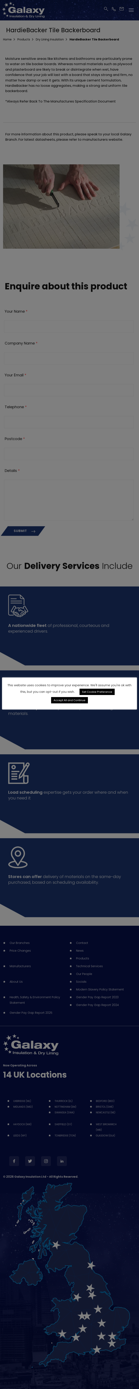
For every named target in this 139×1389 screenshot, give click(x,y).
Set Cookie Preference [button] (97, 696)
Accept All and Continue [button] (69, 704)
